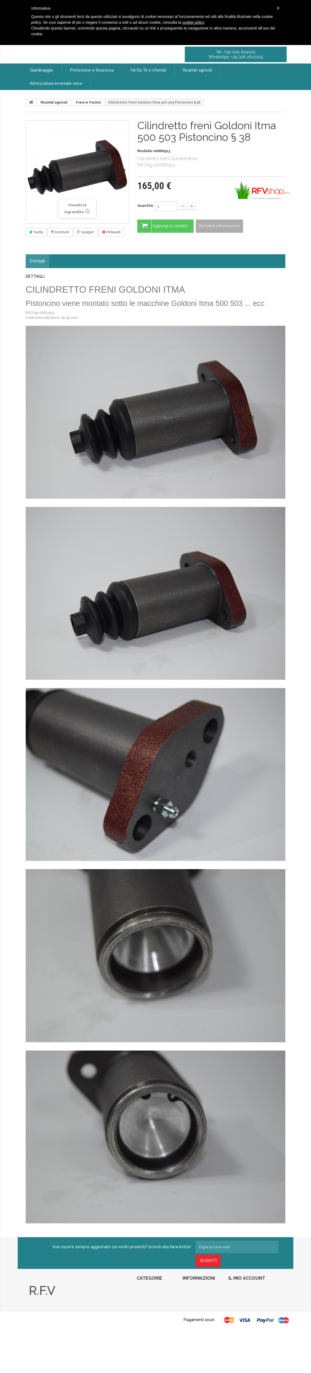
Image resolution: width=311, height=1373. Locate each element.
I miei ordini (237, 1290)
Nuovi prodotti (193, 1298)
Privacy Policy (39, 1335)
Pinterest (111, 232)
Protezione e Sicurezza (154, 1298)
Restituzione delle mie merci (250, 1298)
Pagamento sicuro (196, 1340)
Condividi (60, 232)
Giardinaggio (146, 1290)
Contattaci (190, 1312)
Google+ (85, 232)
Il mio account (246, 1278)
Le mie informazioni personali (250, 1320)
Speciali (188, 1290)
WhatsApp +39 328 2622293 (236, 56)
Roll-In (141, 1332)
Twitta (36, 232)
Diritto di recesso (195, 1320)
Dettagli (37, 261)
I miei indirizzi (239, 1312)
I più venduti (192, 1305)
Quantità (145, 206)
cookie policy (193, 22)
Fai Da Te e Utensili (151, 1305)
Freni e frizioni (88, 102)
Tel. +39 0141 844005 (235, 51)
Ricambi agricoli (54, 102)
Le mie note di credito (244, 1305)
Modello (144, 151)
